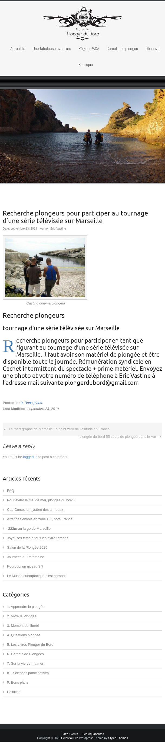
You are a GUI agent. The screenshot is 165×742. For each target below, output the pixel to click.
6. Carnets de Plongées (25, 654)
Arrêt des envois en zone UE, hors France (39, 519)
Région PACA (88, 48)
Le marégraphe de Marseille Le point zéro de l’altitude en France (59, 429)
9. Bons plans (31, 403)
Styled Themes (118, 738)
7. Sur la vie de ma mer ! (26, 663)
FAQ (10, 491)
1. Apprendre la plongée (25, 607)
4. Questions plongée (23, 635)
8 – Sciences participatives (28, 673)
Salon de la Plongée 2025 (27, 547)
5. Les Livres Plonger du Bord (30, 644)
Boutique (85, 64)
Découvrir (153, 48)
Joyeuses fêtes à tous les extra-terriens (37, 538)
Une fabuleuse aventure (51, 48)
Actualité (17, 48)
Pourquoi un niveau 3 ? (25, 566)
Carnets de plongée (122, 48)
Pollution (14, 692)
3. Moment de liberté (23, 626)
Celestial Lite (69, 738)
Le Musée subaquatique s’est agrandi (36, 576)
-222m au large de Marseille (29, 528)
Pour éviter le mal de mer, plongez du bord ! (41, 500)
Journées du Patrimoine (25, 557)
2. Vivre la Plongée (22, 616)
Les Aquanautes (93, 734)
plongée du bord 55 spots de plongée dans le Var (118, 437)
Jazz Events (70, 734)
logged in (30, 457)
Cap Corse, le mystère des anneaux (35, 510)
